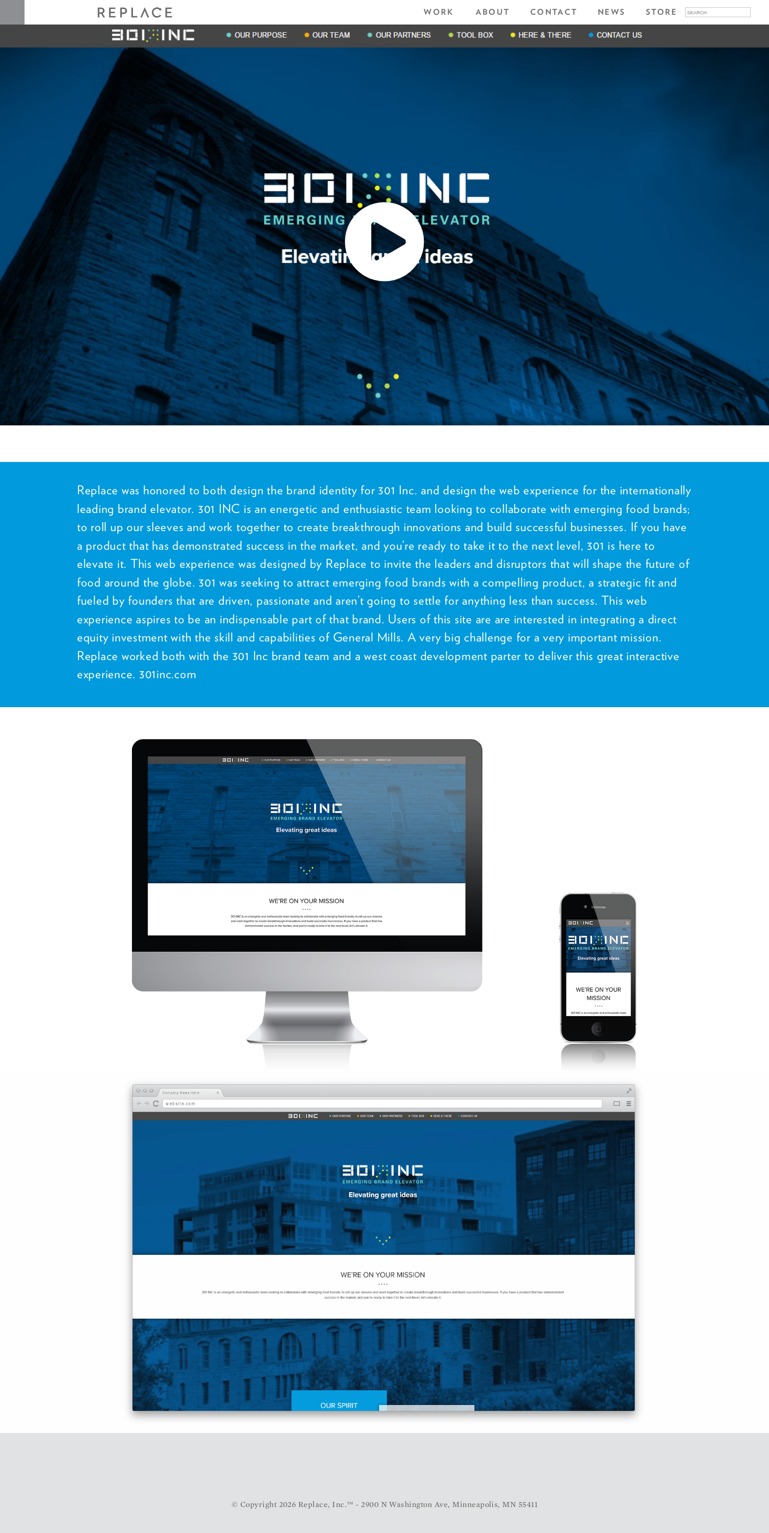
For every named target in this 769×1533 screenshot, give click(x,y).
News (612, 12)
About (493, 12)
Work (439, 12)
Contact (554, 12)
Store (661, 12)
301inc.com (168, 673)
